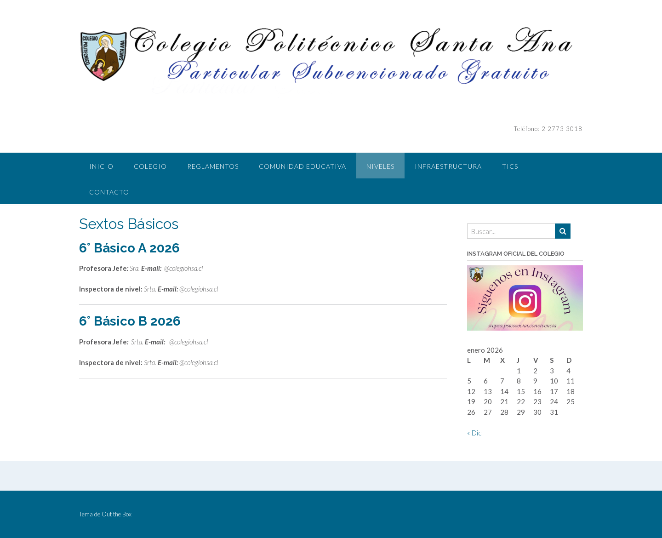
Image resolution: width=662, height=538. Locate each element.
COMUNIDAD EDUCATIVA (302, 166)
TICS (510, 166)
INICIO (101, 166)
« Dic (474, 433)
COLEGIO (150, 166)
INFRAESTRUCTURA (448, 166)
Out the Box (116, 514)
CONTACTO (109, 192)
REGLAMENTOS (213, 166)
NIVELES (380, 166)
